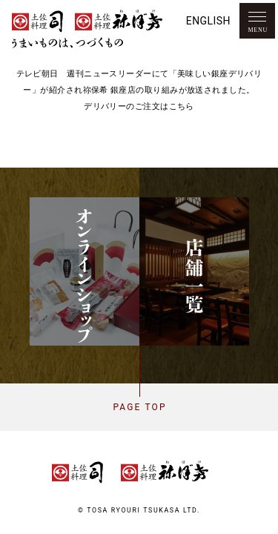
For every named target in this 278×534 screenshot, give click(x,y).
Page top (139, 407)
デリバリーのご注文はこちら (139, 106)
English (208, 21)
